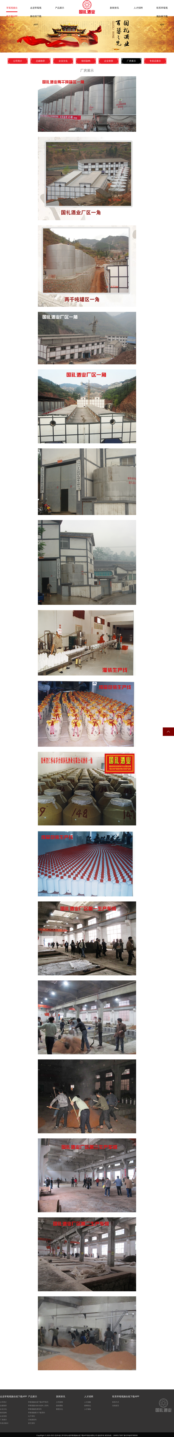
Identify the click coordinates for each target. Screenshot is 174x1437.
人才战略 (87, 1402)
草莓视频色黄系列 (35, 1409)
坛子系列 (31, 1416)
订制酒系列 (32, 1420)
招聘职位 (87, 1406)
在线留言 (115, 1406)
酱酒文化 (59, 1409)
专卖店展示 (4, 1423)
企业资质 (3, 1416)
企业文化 (3, 1409)
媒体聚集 (59, 1406)
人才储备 (87, 1409)
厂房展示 (3, 1420)
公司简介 (3, 1402)
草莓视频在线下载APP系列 (38, 1402)
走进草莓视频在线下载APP (13, 1396)
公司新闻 (59, 1402)
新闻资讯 (60, 1396)
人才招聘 (88, 1396)
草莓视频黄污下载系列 (36, 1413)
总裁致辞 (3, 1406)
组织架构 (3, 1413)
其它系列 (31, 1423)
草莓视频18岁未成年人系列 (38, 1406)
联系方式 (115, 1402)
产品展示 (32, 1396)
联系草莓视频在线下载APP (125, 1396)
